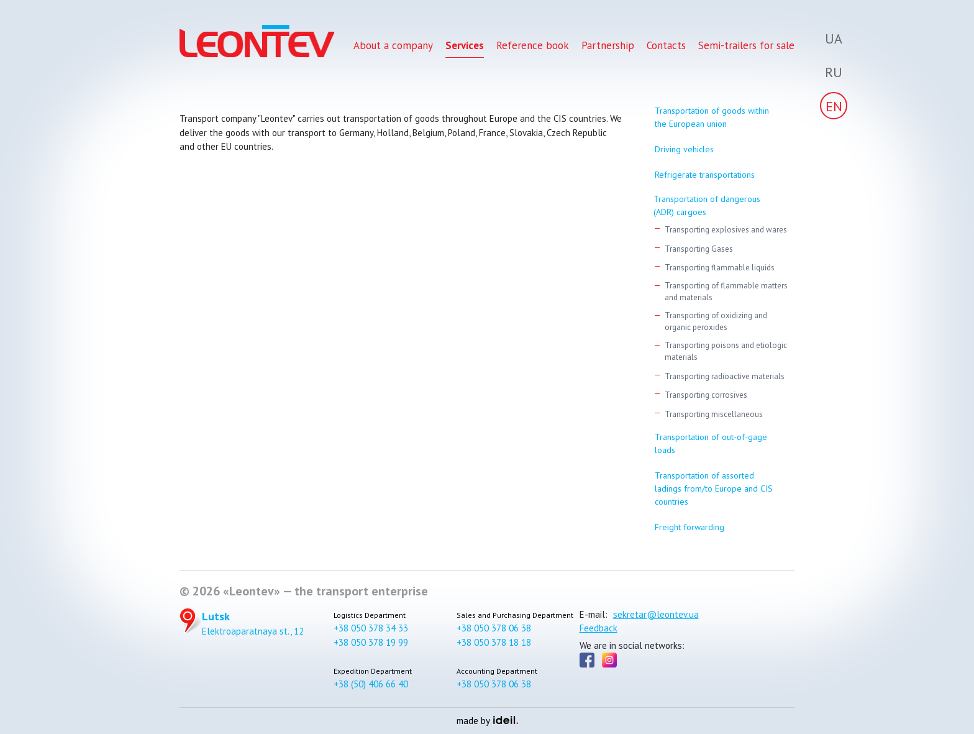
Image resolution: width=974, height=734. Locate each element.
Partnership (607, 48)
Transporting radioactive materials (725, 376)
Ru (833, 72)
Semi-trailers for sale (746, 48)
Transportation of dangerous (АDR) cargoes (706, 205)
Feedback (598, 628)
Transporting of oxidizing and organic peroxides (716, 321)
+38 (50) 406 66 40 (371, 684)
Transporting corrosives (706, 395)
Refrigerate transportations (705, 174)
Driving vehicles (684, 149)
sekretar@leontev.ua (656, 614)
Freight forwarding (689, 527)
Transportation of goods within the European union (712, 117)
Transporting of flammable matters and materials (726, 291)
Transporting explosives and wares (726, 229)
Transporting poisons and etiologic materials (726, 351)
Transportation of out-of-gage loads (711, 443)
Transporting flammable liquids (720, 267)
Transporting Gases (699, 249)
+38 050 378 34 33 (371, 628)
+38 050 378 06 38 (494, 628)
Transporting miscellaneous (714, 414)
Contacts (666, 48)
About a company (393, 48)
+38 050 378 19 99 (371, 642)
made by (487, 721)
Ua (833, 38)
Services (464, 48)
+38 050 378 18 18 (494, 642)
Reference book (532, 48)
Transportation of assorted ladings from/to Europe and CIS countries (714, 488)
